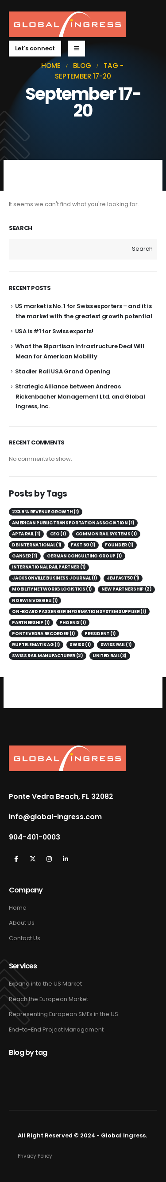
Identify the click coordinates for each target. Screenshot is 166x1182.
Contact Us (24, 938)
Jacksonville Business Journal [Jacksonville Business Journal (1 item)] (54, 578)
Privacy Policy (35, 1155)
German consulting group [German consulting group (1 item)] (84, 556)
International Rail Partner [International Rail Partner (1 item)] (48, 567)
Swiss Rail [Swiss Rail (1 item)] (115, 644)
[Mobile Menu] (76, 48)
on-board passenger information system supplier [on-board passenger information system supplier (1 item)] (79, 611)
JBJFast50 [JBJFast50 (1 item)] (123, 578)
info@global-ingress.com (55, 817)
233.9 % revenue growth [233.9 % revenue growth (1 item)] (45, 511)
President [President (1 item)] (100, 633)
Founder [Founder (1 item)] (119, 545)
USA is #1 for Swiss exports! (54, 331)
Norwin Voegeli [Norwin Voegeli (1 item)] (35, 600)
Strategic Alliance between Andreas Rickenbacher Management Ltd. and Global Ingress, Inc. (80, 396)
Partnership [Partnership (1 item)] (31, 622)
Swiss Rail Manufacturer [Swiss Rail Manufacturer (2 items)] (47, 655)
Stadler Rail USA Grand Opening (62, 371)
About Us (22, 922)
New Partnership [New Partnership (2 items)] (126, 589)
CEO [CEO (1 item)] (58, 534)
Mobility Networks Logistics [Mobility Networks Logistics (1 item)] (52, 589)
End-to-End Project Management (56, 1029)
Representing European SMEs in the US (63, 1014)
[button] (35, 48)
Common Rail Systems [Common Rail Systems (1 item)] (106, 534)
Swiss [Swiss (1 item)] (80, 644)
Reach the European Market (48, 999)
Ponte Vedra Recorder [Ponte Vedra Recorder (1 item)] (43, 633)
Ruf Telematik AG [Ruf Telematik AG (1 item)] (36, 644)
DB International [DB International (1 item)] (37, 545)
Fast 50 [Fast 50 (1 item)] (83, 545)
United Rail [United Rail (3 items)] (110, 655)
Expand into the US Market (45, 983)
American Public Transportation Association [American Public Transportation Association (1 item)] (73, 522)
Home (18, 907)
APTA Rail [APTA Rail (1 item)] (26, 534)
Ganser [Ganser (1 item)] (24, 556)
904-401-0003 (34, 837)
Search (20, 228)
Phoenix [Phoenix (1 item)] (72, 622)
